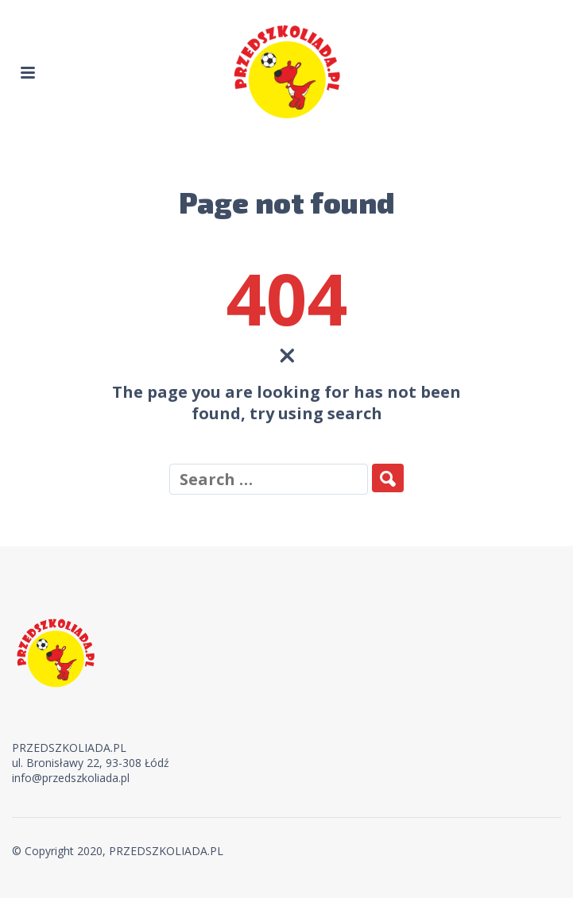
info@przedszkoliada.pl (71, 777)
